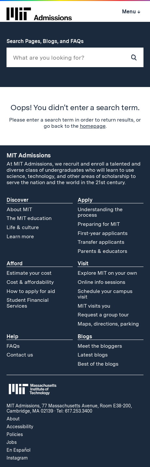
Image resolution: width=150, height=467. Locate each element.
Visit (83, 263)
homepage (93, 126)
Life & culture (23, 227)
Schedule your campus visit (105, 294)
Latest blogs (93, 355)
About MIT (19, 209)
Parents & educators (102, 251)
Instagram (17, 457)
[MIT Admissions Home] (39, 11)
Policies (15, 434)
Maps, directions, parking (108, 324)
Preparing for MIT (99, 224)
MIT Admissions (29, 155)
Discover (17, 200)
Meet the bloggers (100, 346)
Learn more (20, 236)
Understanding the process (100, 212)
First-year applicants (103, 233)
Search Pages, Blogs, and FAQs (48, 41)
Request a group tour (103, 315)
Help (12, 336)
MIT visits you (94, 306)
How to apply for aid (31, 291)
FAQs (13, 346)
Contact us (20, 355)
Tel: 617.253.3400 (74, 411)
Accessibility (20, 426)
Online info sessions (101, 282)
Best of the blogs (98, 364)
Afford (14, 263)
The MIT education (29, 218)
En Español (19, 450)
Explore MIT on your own (107, 273)
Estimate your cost (29, 273)
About (13, 418)
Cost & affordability (30, 282)
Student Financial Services (28, 303)
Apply (85, 200)
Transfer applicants (101, 242)
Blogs (85, 336)
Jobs (12, 442)
